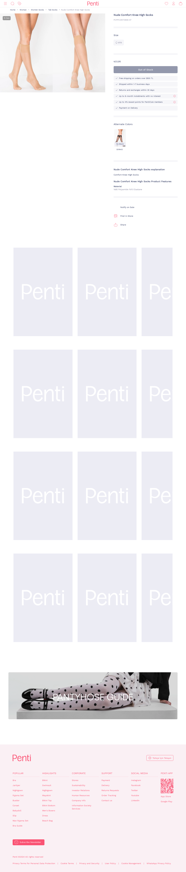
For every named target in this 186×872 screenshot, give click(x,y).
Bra (14, 780)
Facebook (136, 785)
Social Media (139, 773)
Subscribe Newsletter (30, 842)
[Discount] (20, 4)
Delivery (105, 785)
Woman (23, 10)
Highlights (49, 773)
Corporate (79, 773)
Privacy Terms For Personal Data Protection (34, 863)
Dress (45, 815)
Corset (16, 805)
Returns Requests (110, 790)
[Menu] (5, 4)
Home (12, 10)
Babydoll (17, 810)
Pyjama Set (18, 795)
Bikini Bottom (48, 805)
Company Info (79, 800)
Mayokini (46, 795)
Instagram (136, 780)
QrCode (168, 786)
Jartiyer (16, 785)
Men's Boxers (48, 810)
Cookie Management (131, 863)
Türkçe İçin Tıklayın (162, 758)
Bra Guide (17, 826)
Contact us (107, 800)
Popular (18, 773)
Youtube (135, 795)
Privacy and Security (89, 863)
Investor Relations (81, 790)
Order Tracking (109, 795)
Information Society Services (81, 807)
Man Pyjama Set (20, 821)
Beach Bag (47, 821)
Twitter (134, 790)
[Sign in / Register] (174, 4)
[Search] (12, 4)
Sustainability (78, 785)
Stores (75, 780)
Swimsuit (46, 785)
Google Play (166, 801)
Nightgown (18, 790)
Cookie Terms (67, 863)
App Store (166, 796)
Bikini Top (47, 800)
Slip (14, 815)
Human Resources (81, 795)
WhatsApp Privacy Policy (159, 863)
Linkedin (135, 800)
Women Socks (37, 10)
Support (107, 773)
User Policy (110, 863)
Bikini (44, 780)
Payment (106, 780)
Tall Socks (52, 10)
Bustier (16, 800)
